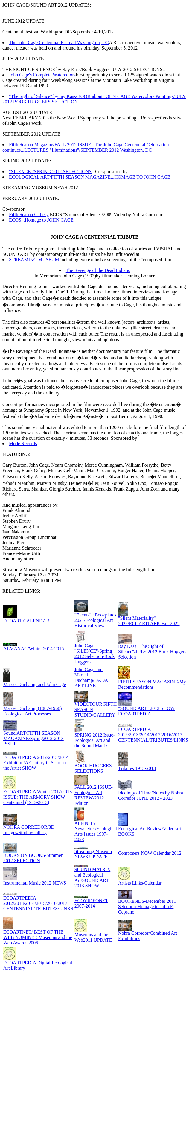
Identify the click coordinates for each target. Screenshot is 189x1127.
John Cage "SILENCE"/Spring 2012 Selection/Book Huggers (94, 653)
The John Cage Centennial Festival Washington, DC (59, 42)
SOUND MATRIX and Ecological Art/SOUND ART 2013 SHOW (92, 877)
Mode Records (23, 443)
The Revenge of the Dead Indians (98, 270)
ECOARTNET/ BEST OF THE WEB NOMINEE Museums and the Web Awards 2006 (37, 937)
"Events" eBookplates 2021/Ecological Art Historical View (95, 620)
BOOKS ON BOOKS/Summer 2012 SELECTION (33, 858)
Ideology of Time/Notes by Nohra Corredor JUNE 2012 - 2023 (150, 795)
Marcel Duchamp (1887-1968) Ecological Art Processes (32, 711)
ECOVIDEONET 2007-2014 (91, 903)
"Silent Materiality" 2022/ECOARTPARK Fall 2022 (149, 621)
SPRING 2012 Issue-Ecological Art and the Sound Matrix (94, 740)
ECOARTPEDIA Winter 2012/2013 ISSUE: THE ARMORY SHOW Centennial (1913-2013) (37, 797)
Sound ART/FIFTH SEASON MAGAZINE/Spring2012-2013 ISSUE (33, 738)
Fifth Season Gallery (28, 214)
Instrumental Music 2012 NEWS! (35, 882)
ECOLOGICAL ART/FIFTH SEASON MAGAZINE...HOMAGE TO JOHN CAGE (89, 176)
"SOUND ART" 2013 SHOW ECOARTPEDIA (146, 711)
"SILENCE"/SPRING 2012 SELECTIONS (50, 171)
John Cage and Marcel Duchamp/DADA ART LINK (91, 677)
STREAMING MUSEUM (34, 259)
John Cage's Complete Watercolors (42, 74)
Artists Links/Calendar (139, 882)
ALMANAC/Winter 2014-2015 (33, 648)
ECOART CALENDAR (26, 620)
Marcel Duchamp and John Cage (34, 684)
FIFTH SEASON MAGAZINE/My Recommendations (152, 684)
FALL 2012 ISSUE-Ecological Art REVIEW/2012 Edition (93, 795)
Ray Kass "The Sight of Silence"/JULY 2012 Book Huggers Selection (152, 651)
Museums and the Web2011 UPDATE (93, 937)
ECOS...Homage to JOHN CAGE (41, 219)
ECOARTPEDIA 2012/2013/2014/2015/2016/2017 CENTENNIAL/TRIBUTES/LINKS (153, 734)
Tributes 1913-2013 (137, 768)
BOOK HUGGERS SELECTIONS (93, 768)
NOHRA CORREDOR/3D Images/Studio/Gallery (28, 830)
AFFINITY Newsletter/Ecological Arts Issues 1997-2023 (95, 831)
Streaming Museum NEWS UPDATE (93, 854)
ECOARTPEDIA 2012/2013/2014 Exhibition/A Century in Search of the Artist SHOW (36, 763)
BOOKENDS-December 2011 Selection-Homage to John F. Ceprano (147, 906)
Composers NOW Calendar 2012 (150, 853)
